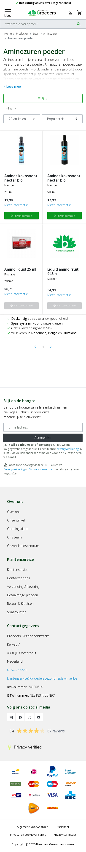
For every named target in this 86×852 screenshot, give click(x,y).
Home (8, 34)
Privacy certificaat (65, 835)
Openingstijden (18, 529)
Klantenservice (17, 569)
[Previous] (35, 347)
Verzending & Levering (23, 586)
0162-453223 (17, 670)
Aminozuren (50, 34)
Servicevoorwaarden (41, 469)
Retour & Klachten (20, 603)
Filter (43, 98)
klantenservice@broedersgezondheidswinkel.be (42, 678)
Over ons (13, 512)
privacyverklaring (67, 449)
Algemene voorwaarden (32, 827)
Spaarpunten (16, 612)
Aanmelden (43, 437)
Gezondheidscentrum (23, 546)
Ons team (14, 537)
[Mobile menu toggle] (8, 12)
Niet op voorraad (21, 305)
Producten (22, 34)
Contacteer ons (18, 578)
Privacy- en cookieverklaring (28, 835)
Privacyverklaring (14, 469)
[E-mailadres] (43, 427)
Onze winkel (16, 520)
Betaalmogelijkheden (22, 595)
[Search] (37, 24)
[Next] (50, 347)
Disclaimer (62, 827)
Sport (36, 34)
